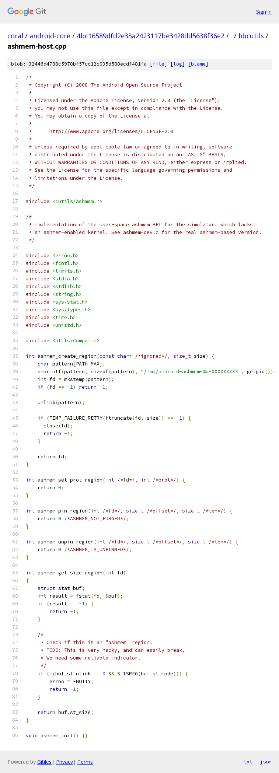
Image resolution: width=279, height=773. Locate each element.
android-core (49, 35)
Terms (85, 761)
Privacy (64, 761)
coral (15, 35)
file (158, 64)
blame (198, 64)
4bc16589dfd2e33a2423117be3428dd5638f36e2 (150, 35)
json (266, 761)
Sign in (264, 11)
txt (248, 761)
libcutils (251, 35)
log (177, 64)
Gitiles (44, 761)
